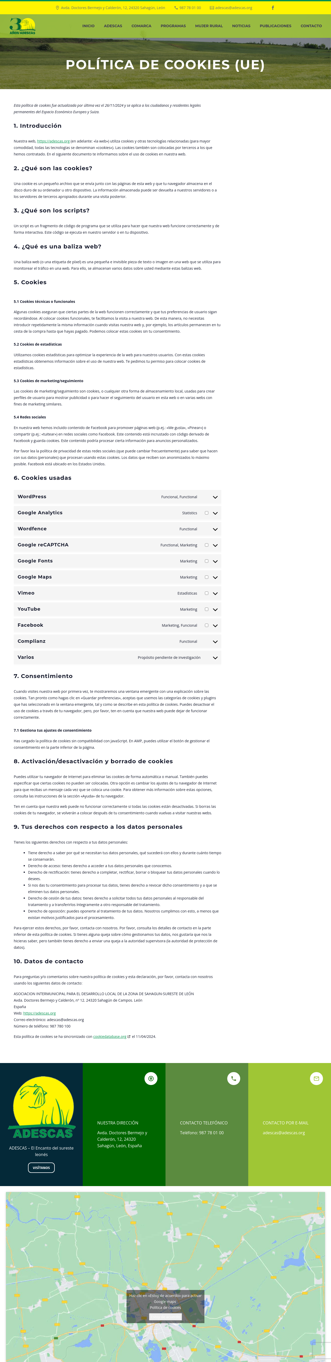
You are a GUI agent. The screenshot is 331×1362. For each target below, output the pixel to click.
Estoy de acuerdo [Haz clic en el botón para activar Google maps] (165, 1316)
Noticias (241, 26)
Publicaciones (276, 26)
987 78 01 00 (190, 7)
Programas (173, 26)
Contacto (311, 26)
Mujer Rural (209, 26)
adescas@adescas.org (233, 7)
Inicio (88, 26)
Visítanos (41, 1167)
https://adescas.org (53, 141)
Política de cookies (165, 1307)
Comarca (141, 26)
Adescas (113, 26)
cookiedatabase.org (109, 1036)
